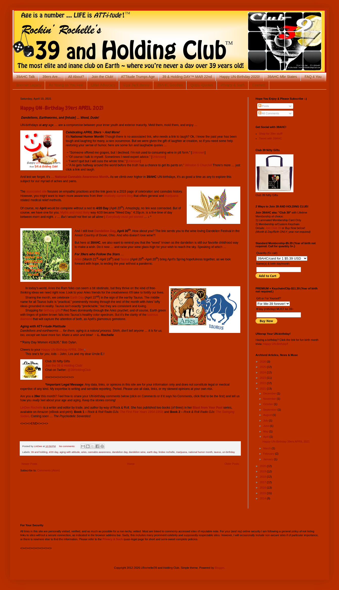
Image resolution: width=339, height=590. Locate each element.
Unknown (198, 152)
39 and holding (39, 452)
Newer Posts (29, 463)
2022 (263, 383)
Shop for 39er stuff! (271, 133)
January (268, 459)
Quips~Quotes (201, 85)
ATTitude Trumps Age (138, 77)
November (270, 398)
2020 (263, 466)
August (267, 414)
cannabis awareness (99, 452)
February (269, 453)
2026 (263, 361)
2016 (263, 487)
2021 (263, 388)
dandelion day (120, 452)
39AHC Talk (25, 77)
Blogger (219, 567)
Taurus (124, 259)
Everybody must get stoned (124, 217)
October (268, 404)
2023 (263, 377)
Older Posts (232, 463)
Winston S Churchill (198, 165)
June (266, 425)
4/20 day (53, 452)
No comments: (67, 446)
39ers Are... (52, 77)
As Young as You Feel (66, 85)
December (270, 393)
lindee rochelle (167, 452)
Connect (258, 85)
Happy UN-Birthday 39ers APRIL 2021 (61, 108)
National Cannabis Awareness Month (82, 177)
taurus (217, 452)
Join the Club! (102, 77)
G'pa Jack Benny (136, 85)
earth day (152, 452)
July (266, 420)
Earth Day (77, 297)
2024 (263, 372)
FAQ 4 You (313, 77)
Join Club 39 (273, 227)
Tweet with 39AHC (270, 138)
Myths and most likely (75, 212)
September (270, 409)
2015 (263, 493)
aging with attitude (70, 452)
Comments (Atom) (48, 470)
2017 (263, 482)
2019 (263, 471)
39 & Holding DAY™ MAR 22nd (187, 77)
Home (131, 463)
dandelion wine (137, 452)
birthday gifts (52, 310)
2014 (263, 498)
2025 (263, 366)
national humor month (200, 452)
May (266, 431)
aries (84, 452)
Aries (78, 259)
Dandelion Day (104, 231)
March (267, 448)
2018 (263, 476)
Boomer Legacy (28, 85)
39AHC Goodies (170, 85)
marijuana (171, 196)
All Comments (268, 113)
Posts (263, 106)
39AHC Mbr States (282, 77)
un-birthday (228, 452)
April (266, 436)
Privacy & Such (233, 85)
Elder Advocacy (103, 85)
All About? (76, 77)
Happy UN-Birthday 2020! (240, 77)
